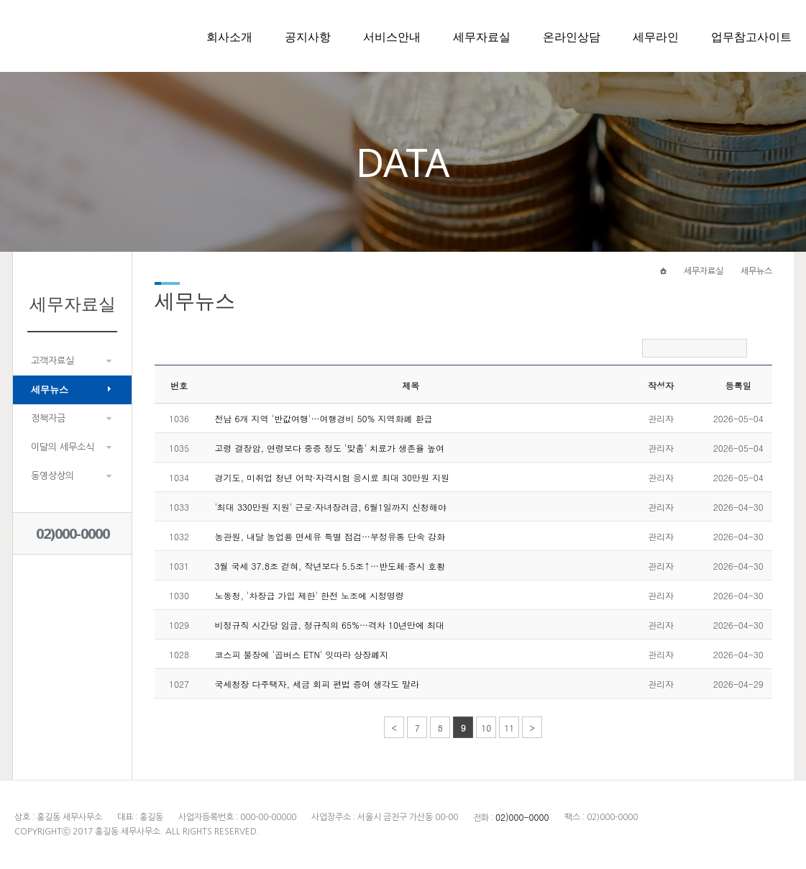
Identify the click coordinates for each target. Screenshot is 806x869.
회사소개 (229, 37)
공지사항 (308, 37)
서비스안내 (392, 37)
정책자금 (48, 418)
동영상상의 (52, 476)
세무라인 (656, 37)
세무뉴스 (49, 389)
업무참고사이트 (751, 37)
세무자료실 (481, 37)
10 (486, 728)
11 (509, 728)
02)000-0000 (72, 533)
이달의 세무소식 (62, 447)
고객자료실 (52, 360)
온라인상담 (571, 37)
